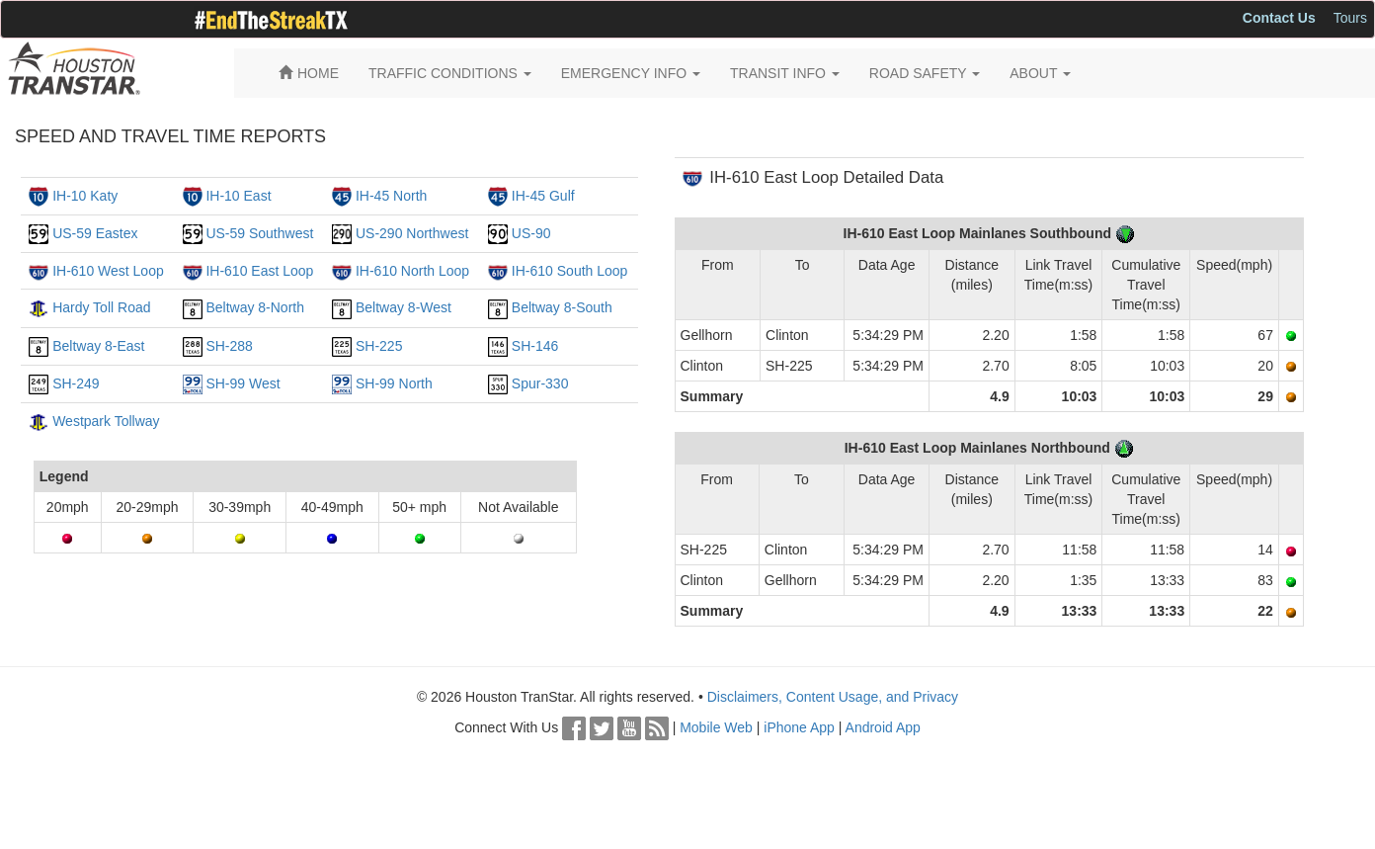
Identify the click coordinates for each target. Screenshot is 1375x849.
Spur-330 (540, 383)
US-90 (531, 233)
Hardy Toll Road (101, 307)
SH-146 (535, 346)
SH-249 (75, 383)
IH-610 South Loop (570, 271)
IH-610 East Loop (259, 271)
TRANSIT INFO (785, 73)
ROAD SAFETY (924, 73)
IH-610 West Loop (108, 271)
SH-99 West (242, 383)
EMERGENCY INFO (630, 73)
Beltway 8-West (403, 307)
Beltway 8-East (98, 346)
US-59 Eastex (94, 233)
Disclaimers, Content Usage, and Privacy (832, 697)
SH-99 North (394, 383)
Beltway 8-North (254, 307)
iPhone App (799, 727)
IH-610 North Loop (412, 271)
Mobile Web (716, 727)
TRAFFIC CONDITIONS (449, 73)
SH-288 (228, 346)
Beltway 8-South (562, 307)
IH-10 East (238, 196)
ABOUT (1040, 73)
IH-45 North (391, 196)
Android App (883, 727)
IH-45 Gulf (543, 196)
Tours (1350, 18)
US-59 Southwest (259, 233)
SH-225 (379, 346)
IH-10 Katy (85, 196)
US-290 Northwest (412, 233)
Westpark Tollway (105, 421)
